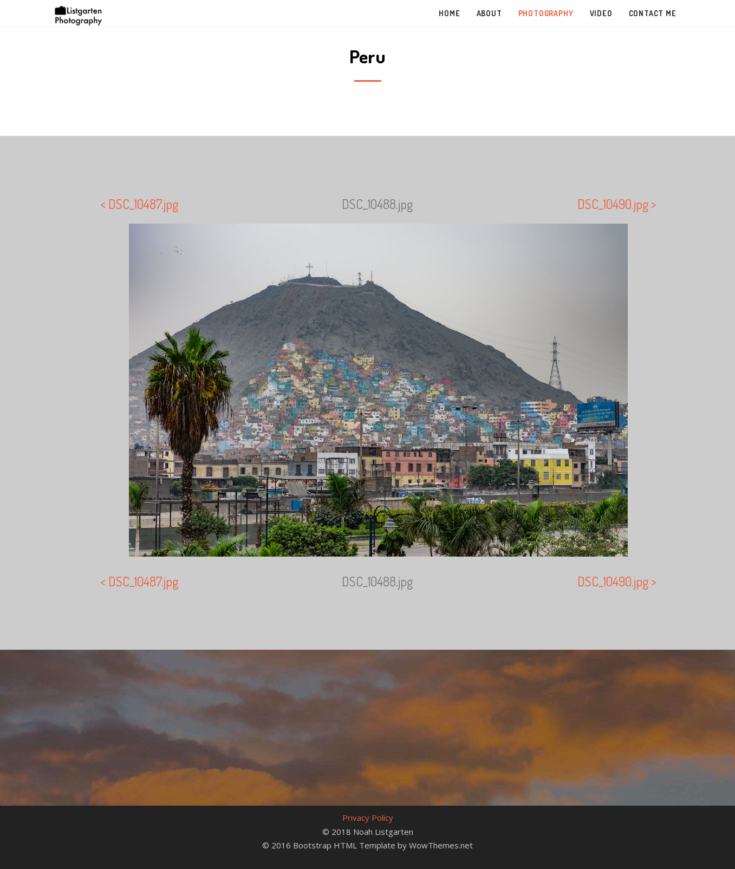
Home (449, 13)
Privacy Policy (367, 817)
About (489, 13)
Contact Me (653, 13)
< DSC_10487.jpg (139, 203)
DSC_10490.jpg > (616, 203)
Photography (546, 13)
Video (601, 13)
